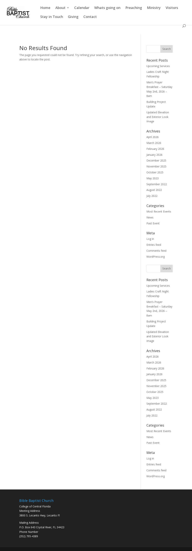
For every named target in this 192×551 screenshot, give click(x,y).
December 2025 (156, 160)
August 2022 (154, 190)
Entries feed (153, 245)
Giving (73, 17)
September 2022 (156, 184)
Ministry (154, 8)
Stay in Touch (51, 17)
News (149, 217)
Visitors (172, 8)
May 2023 (152, 178)
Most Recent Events (158, 211)
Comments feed (156, 250)
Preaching (133, 8)
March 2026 (153, 143)
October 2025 (154, 172)
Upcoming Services (158, 66)
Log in (150, 239)
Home (45, 8)
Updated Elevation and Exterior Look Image (157, 116)
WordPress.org (155, 256)
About (60, 8)
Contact (90, 17)
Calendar (81, 8)
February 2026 (155, 149)
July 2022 (151, 196)
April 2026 (152, 137)
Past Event (153, 223)
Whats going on (107, 8)
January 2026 (154, 155)
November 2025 (156, 166)
